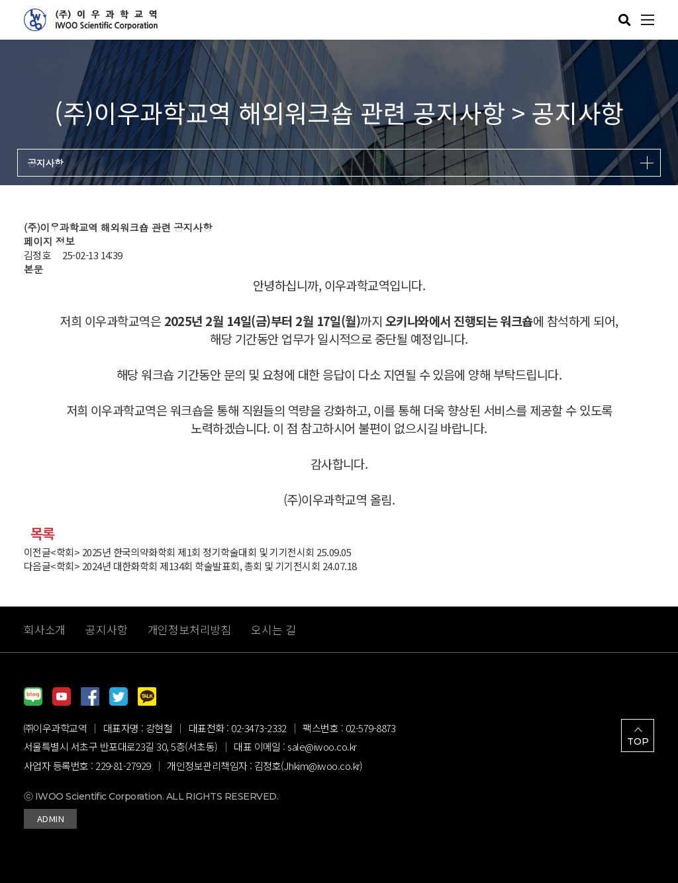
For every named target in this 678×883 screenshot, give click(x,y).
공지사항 (106, 629)
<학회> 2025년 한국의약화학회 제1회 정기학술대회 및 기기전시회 (182, 552)
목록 (42, 533)
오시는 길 (273, 629)
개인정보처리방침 (190, 629)
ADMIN (50, 818)
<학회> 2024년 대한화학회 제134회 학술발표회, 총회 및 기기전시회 (185, 566)
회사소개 (45, 629)
